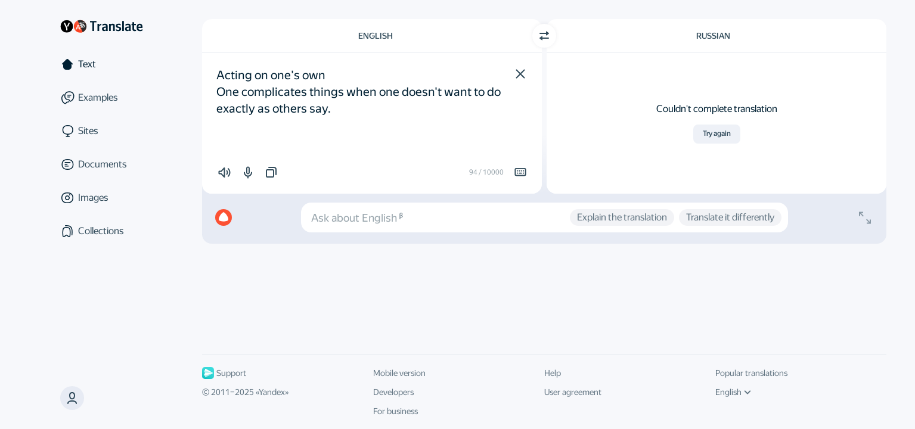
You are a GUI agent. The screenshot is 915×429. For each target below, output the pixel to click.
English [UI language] (733, 392)
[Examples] (101, 98)
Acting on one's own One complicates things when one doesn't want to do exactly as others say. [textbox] (359, 92)
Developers (393, 392)
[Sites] (101, 131)
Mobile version (399, 373)
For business (395, 411)
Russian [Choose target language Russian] (713, 36)
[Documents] (101, 164)
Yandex (272, 392)
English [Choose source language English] (375, 36)
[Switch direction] (544, 36)
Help (552, 373)
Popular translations (751, 373)
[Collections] (101, 231)
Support (224, 373)
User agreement (572, 392)
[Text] (101, 64)
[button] (520, 74)
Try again (717, 133)
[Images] (101, 198)
